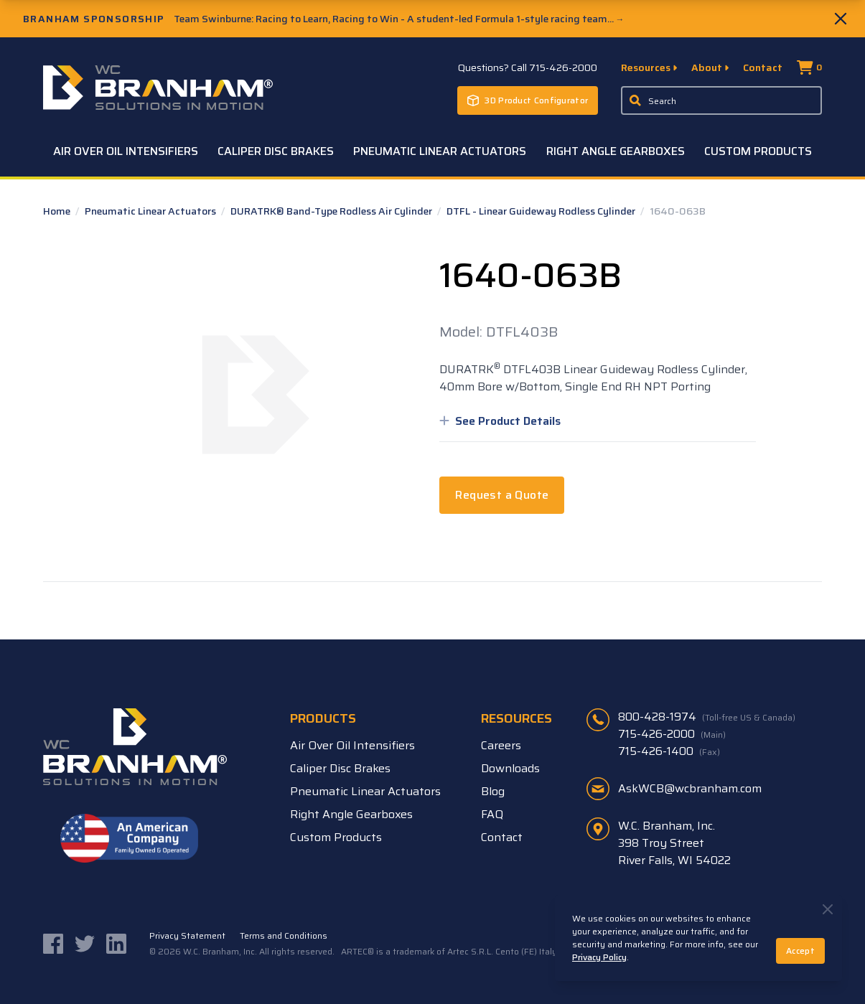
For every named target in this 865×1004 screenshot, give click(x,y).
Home (58, 211)
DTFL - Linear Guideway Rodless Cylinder (541, 211)
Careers (501, 745)
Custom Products (758, 151)
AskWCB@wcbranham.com (690, 788)
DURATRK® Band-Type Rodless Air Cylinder (332, 211)
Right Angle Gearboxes (615, 151)
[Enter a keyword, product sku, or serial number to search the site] (721, 100)
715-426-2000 (672, 734)
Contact (762, 67)
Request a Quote (501, 495)
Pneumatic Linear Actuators (439, 151)
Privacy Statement (187, 935)
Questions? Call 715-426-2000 (527, 67)
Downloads (510, 768)
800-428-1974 (706, 717)
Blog (493, 791)
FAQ (492, 814)
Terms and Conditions (283, 935)
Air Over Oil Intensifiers (125, 151)
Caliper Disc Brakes (276, 151)
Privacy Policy (599, 957)
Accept (800, 950)
